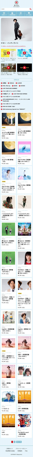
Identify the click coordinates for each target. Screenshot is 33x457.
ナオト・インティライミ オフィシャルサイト (14, 46)
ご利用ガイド (9, 448)
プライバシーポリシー (21, 448)
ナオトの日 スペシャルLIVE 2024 (11, 96)
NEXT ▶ (19, 442)
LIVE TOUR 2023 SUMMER (10, 88)
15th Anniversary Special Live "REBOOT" (14, 109)
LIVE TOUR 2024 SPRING (20, 94)
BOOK (15, 85)
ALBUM (20, 83)
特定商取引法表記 (10, 451)
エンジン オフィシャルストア (16, 4)
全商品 (4, 83)
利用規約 (20, 451)
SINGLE (12, 83)
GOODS (23, 85)
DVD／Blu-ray (6, 85)
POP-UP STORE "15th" (9, 106)
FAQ (26, 451)
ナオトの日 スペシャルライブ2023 (12, 91)
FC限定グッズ (6, 94)
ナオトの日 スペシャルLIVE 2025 (11, 103)
